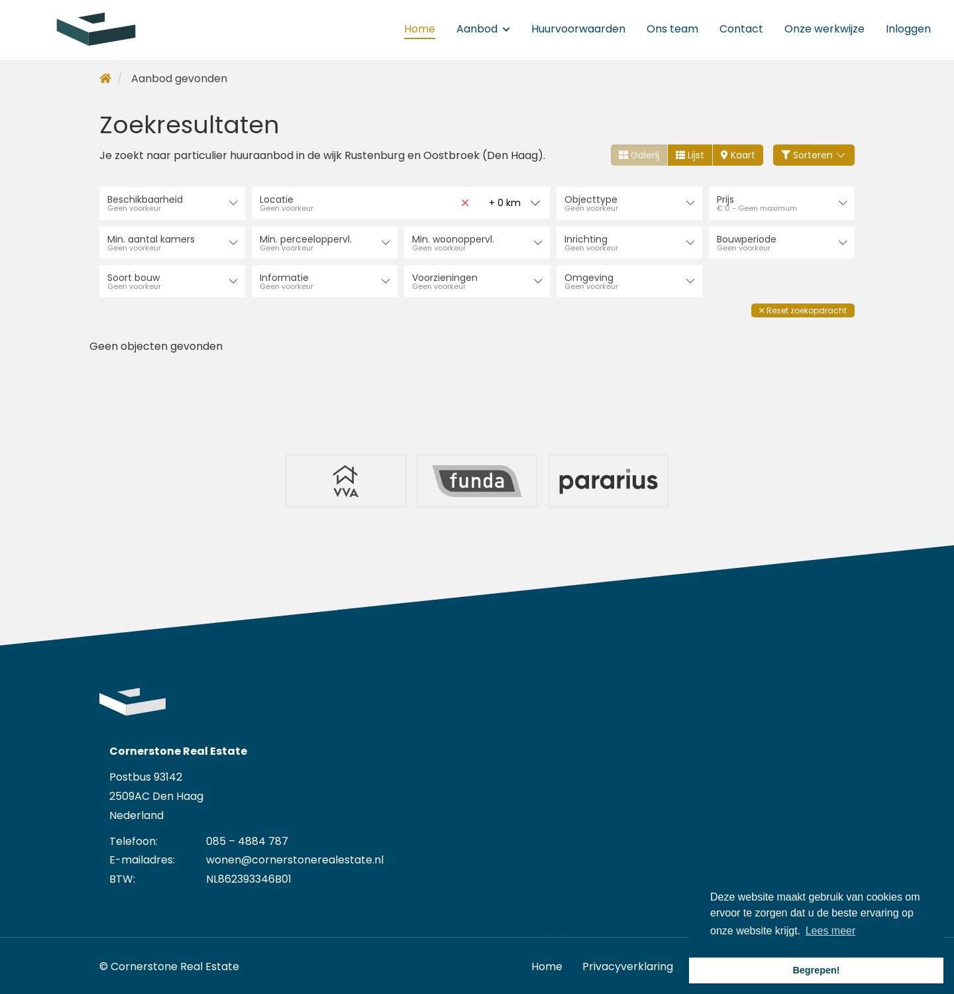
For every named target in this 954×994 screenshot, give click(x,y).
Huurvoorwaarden (578, 29)
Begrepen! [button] (815, 970)
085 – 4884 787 (247, 838)
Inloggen (908, 29)
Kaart (738, 155)
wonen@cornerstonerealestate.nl (295, 857)
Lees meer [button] (831, 930)
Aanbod (483, 29)
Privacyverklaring (627, 963)
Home (419, 29)
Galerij (639, 155)
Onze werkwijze (824, 29)
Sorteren (814, 155)
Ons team (672, 29)
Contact (741, 29)
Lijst (690, 155)
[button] (803, 309)
